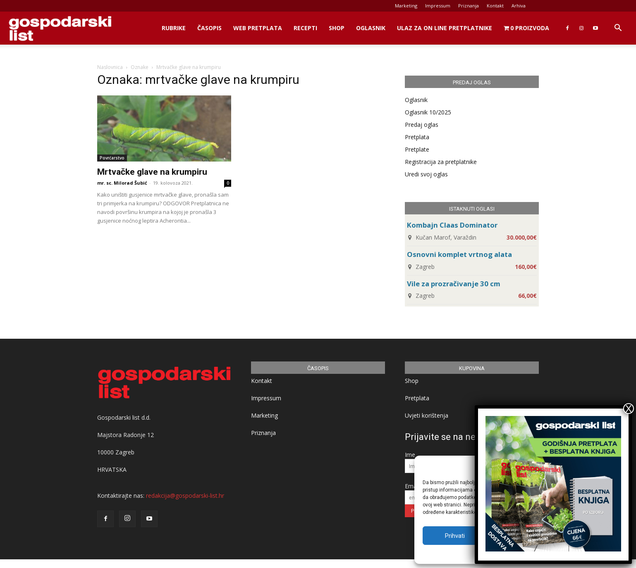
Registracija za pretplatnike (441, 162)
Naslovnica (110, 67)
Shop (336, 28)
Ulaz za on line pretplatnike (444, 28)
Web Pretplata (257, 28)
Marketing (406, 5)
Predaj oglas (421, 124)
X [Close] (628, 408)
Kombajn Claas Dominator (452, 225)
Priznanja (468, 5)
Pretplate (417, 149)
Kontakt (495, 5)
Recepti (305, 28)
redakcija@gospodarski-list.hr (185, 495)
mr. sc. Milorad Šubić (122, 183)
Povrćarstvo (112, 158)
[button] (618, 29)
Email (412, 486)
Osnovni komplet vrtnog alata (459, 254)
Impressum (437, 5)
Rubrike (174, 28)
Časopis (209, 28)
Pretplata (417, 137)
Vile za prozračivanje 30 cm (453, 283)
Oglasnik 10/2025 (428, 112)
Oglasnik (370, 28)
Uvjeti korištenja (426, 415)
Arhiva (519, 5)
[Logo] (60, 28)
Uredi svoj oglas (426, 174)
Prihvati (455, 535)
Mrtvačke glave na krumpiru (152, 172)
